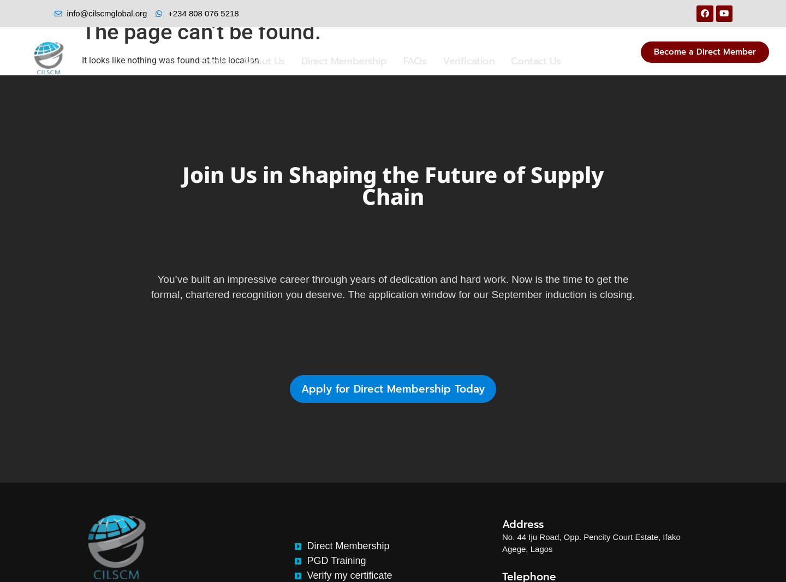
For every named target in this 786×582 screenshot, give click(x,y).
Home (212, 61)
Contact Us (536, 61)
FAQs (415, 61)
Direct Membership (344, 61)
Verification (469, 61)
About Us (263, 61)
